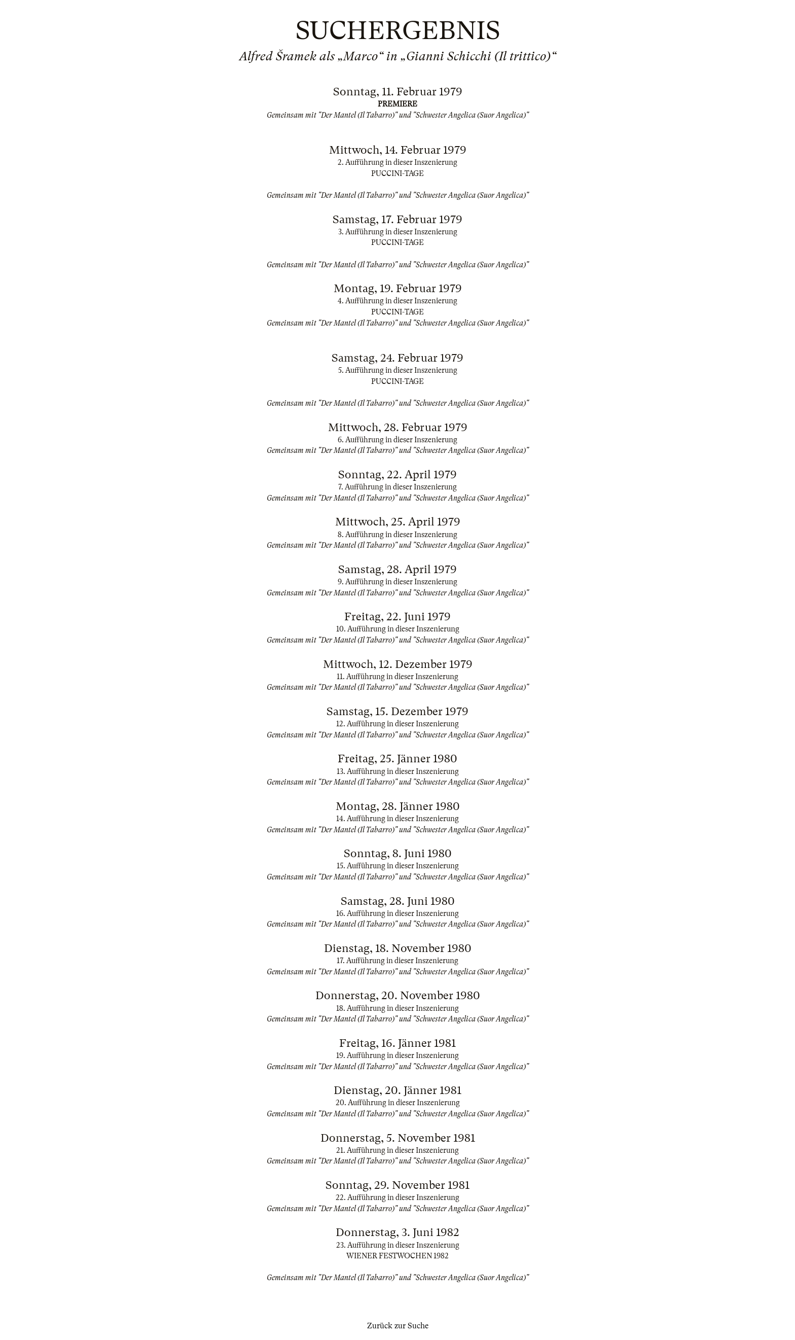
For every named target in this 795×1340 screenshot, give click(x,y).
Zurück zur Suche (397, 1325)
